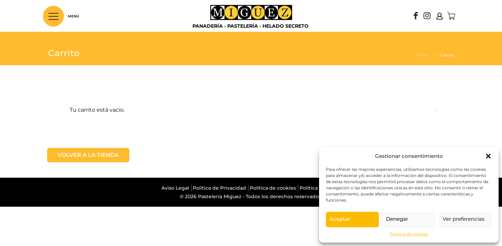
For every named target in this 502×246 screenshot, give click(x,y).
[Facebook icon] (416, 16)
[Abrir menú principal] (53, 16)
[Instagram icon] (427, 16)
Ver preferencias (464, 219)
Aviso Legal (175, 188)
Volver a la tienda (88, 155)
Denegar (397, 219)
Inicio (422, 54)
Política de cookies (409, 233)
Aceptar (340, 219)
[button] (488, 156)
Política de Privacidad (219, 188)
